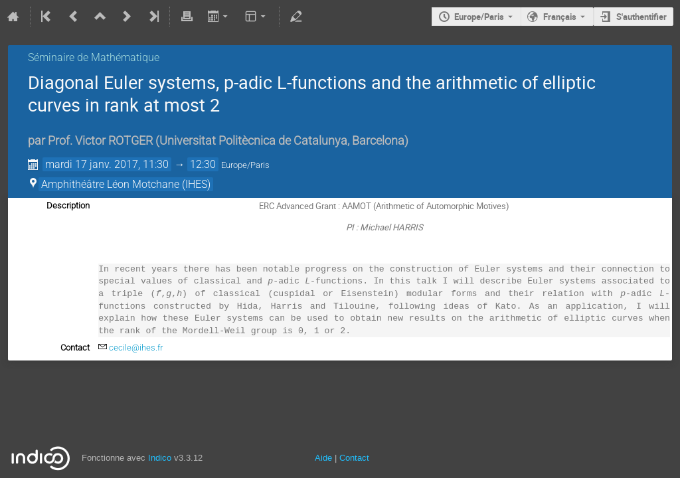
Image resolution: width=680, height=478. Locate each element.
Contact (354, 457)
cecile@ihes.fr (136, 348)
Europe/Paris (479, 17)
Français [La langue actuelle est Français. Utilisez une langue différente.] (559, 17)
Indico (159, 457)
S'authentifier (641, 17)
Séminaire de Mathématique (93, 57)
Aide (323, 457)
